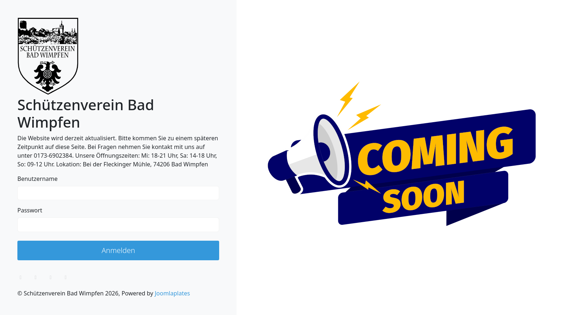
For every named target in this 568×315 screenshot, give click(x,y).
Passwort (29, 210)
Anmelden (118, 250)
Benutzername (37, 179)
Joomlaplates (172, 293)
